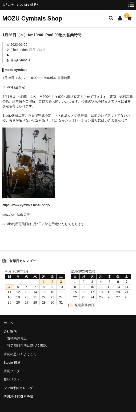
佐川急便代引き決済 (18, 396)
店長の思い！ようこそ (20, 354)
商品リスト (12, 379)
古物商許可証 (17, 338)
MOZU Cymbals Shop (32, 18)
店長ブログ (37, 50)
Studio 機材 (12, 362)
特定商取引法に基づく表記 (27, 345)
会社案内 (10, 331)
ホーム (8, 323)
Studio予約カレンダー (20, 388)
